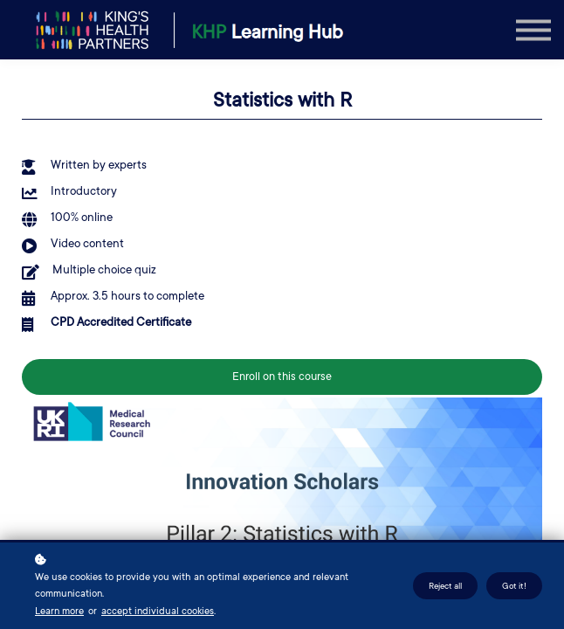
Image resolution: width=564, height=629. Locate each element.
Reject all (445, 586)
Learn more (59, 611)
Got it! (514, 586)
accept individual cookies (157, 611)
